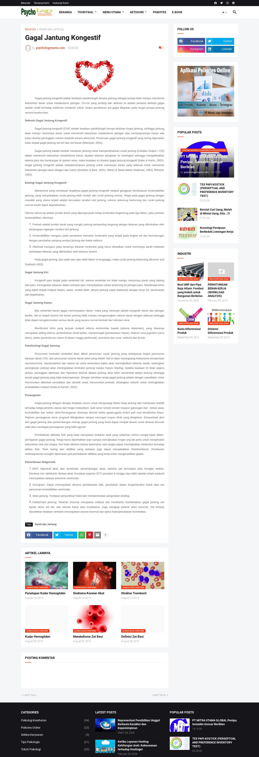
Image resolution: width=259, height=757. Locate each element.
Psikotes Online (55, 728)
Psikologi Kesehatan (55, 720)
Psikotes (159, 12)
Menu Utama (112, 12)
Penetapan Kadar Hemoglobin (45, 593)
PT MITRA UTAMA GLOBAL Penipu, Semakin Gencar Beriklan (214, 722)
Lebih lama (159, 695)
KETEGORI (137, 12)
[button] (224, 12)
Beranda (25, 3)
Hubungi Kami (61, 3)
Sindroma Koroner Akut (88, 593)
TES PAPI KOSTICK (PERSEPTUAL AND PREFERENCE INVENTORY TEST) (217, 190)
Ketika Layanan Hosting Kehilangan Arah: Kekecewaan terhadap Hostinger (137, 745)
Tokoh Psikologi (55, 749)
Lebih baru (30, 695)
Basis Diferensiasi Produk (189, 330)
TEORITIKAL (85, 12)
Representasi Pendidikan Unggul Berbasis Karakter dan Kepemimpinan (139, 724)
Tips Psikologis (55, 742)
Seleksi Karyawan (55, 735)
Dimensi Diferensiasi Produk (220, 330)
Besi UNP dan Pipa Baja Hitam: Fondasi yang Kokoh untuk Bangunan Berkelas (190, 290)
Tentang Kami (41, 3)
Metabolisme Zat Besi (88, 636)
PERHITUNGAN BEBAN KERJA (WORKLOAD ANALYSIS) (217, 290)
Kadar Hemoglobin (37, 636)
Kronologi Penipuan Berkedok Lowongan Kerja (217, 229)
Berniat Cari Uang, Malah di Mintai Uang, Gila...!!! (216, 211)
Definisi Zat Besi (132, 636)
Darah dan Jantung (51, 29)
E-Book (177, 12)
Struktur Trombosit (133, 593)
